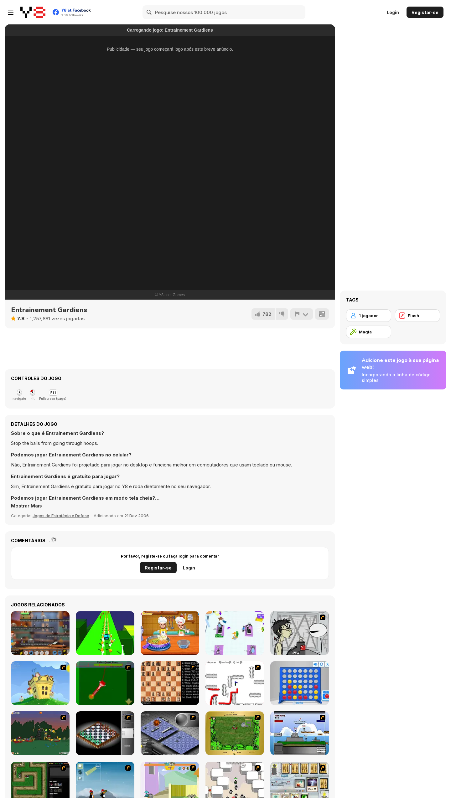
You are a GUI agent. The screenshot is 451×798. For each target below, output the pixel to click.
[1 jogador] (368, 315)
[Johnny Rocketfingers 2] (299, 633)
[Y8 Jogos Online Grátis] (33, 12)
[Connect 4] (299, 683)
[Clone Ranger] (40, 633)
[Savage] (234, 733)
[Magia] (368, 332)
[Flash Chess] (105, 733)
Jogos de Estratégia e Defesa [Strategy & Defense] (61, 515)
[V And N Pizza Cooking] (170, 633)
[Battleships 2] (170, 733)
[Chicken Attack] (40, 683)
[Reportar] (301, 314)
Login (393, 12)
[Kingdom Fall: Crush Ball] (105, 633)
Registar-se (425, 12)
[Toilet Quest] (105, 683)
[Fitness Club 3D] (234, 633)
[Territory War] (299, 733)
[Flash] (417, 315)
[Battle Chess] (170, 683)
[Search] (149, 12)
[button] (26, 505)
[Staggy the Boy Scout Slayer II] (40, 733)
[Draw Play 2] (234, 683)
